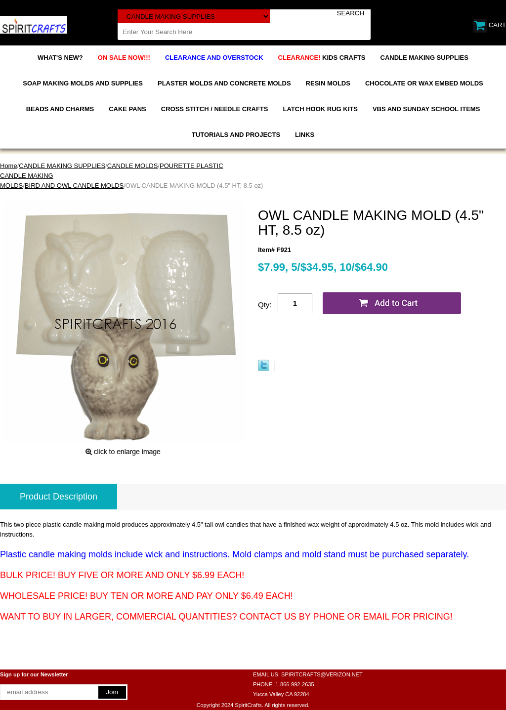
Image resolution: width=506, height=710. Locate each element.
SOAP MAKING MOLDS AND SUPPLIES (83, 83)
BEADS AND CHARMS (60, 109)
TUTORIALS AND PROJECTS (236, 134)
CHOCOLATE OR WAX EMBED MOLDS (424, 83)
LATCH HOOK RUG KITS (320, 109)
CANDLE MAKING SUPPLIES (424, 57)
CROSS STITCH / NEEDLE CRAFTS (214, 109)
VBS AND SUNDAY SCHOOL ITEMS (426, 109)
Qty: (265, 304)
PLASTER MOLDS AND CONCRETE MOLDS (224, 83)
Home (8, 165)
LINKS (304, 134)
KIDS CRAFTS (322, 57)
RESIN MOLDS (328, 83)
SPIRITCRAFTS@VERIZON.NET (322, 674)
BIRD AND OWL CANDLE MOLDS (74, 185)
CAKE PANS (127, 109)
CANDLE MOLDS (132, 165)
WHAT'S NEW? (60, 57)
